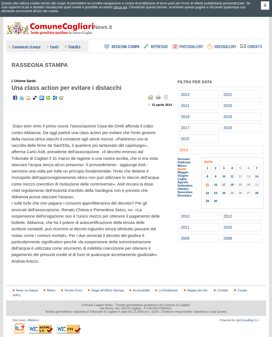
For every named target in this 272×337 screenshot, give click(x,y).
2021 (185, 105)
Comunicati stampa (26, 46)
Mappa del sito (197, 290)
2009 (185, 238)
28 (256, 193)
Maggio (183, 172)
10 (224, 176)
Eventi (54, 46)
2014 (184, 150)
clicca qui (120, 7)
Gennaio (184, 159)
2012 (228, 216)
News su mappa (27, 290)
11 (232, 176)
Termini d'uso (73, 290)
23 (215, 193)
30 (215, 201)
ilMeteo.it (33, 320)
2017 (185, 128)
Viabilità (74, 46)
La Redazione (168, 290)
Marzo (182, 165)
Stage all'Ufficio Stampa (107, 290)
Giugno (183, 175)
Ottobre (183, 188)
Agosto (183, 182)
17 (224, 184)
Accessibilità (141, 290)
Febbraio (184, 162)
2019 (185, 116)
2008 (228, 238)
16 (215, 184)
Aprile (182, 169)
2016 (228, 128)
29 (207, 201)
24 (224, 193)
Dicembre (185, 195)
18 (232, 184)
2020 (228, 105)
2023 (185, 94)
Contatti (222, 290)
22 (207, 193)
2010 (228, 227)
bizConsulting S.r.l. (247, 320)
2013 (185, 216)
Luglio (182, 179)
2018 (228, 116)
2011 (185, 227)
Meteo (51, 290)
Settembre (185, 185)
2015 (185, 139)
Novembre (185, 192)
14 (256, 176)
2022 (228, 94)
